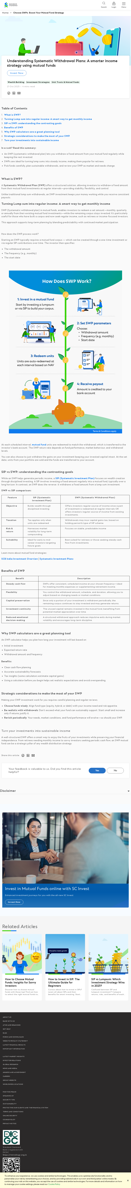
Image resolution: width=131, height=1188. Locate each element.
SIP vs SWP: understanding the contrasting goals (33, 123)
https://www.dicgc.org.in (15, 1155)
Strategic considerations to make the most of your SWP (37, 136)
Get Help (7, 1029)
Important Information (14, 1049)
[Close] (128, 1180)
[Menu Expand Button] (124, 5)
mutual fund (39, 444)
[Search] (104, 4)
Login (114, 5)
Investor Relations (12, 1060)
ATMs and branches (12, 1025)
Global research (10, 1064)
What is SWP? (12, 115)
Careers (6, 1076)
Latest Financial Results (14, 1045)
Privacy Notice (9, 1123)
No (115, 770)
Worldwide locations (13, 1084)
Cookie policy (9, 1120)
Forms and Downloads (13, 1037)
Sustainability (9, 1104)
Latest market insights (14, 1056)
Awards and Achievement (14, 1072)
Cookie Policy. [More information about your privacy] (54, 1184)
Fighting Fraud (9, 1092)
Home (5, 13)
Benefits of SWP (13, 127)
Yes (97, 770)
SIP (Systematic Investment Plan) (75, 478)
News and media (10, 1068)
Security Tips (9, 1100)
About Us (7, 1017)
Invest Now (16, 73)
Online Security (10, 1116)
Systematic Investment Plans (56, 559)
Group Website (9, 1080)
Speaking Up (8, 1096)
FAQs (5, 1033)
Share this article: (10, 755)
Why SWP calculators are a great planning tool (32, 132)
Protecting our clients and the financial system (25, 1108)
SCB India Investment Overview (19, 559)
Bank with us (9, 1021)
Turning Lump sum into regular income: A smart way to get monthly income (48, 119)
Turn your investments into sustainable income (31, 140)
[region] (65, 1180)
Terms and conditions (13, 1112)
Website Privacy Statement (15, 1041)
